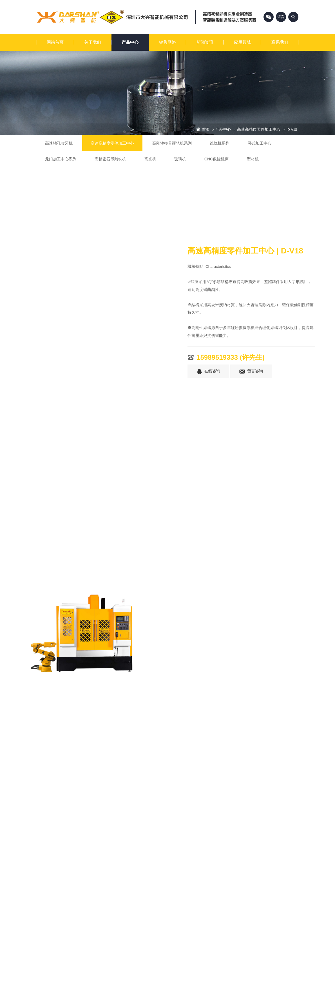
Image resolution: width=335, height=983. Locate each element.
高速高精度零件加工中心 (258, 130)
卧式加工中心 (259, 143)
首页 (206, 130)
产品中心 (130, 42)
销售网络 (167, 42)
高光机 (150, 159)
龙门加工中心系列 (61, 159)
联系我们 (279, 42)
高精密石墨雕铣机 (110, 159)
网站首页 (55, 42)
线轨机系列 (219, 143)
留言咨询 (251, 371)
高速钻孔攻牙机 (59, 143)
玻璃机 (180, 159)
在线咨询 (208, 371)
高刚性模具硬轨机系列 (172, 143)
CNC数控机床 (216, 159)
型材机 (253, 159)
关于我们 (92, 42)
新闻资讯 (204, 42)
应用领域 (242, 42)
